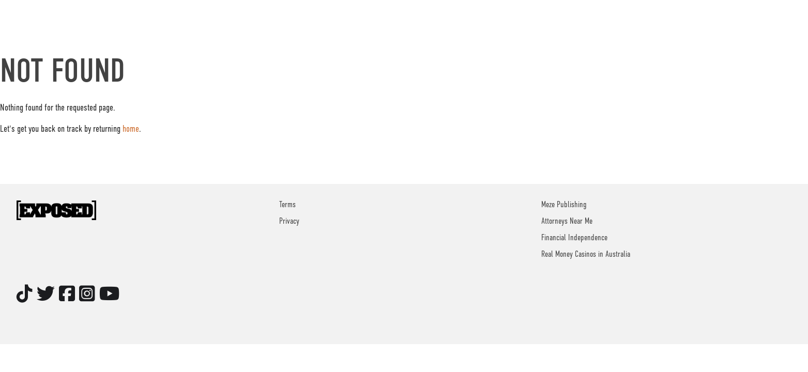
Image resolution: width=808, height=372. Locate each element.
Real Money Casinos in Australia (585, 254)
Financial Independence (574, 238)
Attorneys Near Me (566, 221)
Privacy (289, 221)
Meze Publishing (564, 204)
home (131, 128)
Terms (287, 204)
